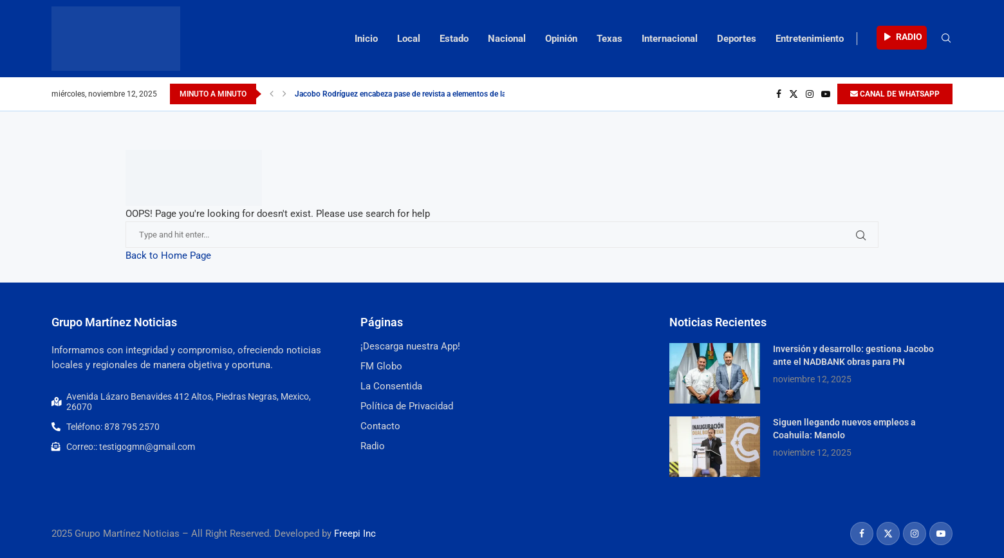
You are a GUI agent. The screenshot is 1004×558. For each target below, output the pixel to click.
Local (408, 38)
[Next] (284, 94)
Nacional (507, 38)
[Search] (946, 38)
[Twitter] (793, 94)
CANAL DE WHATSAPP (895, 93)
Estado (454, 38)
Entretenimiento (810, 38)
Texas (609, 38)
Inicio (366, 38)
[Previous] (271, 94)
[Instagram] (809, 94)
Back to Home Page (168, 255)
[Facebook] (779, 94)
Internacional (670, 38)
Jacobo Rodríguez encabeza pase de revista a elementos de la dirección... (420, 93)
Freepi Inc (355, 533)
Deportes (736, 38)
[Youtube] (826, 94)
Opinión (561, 38)
